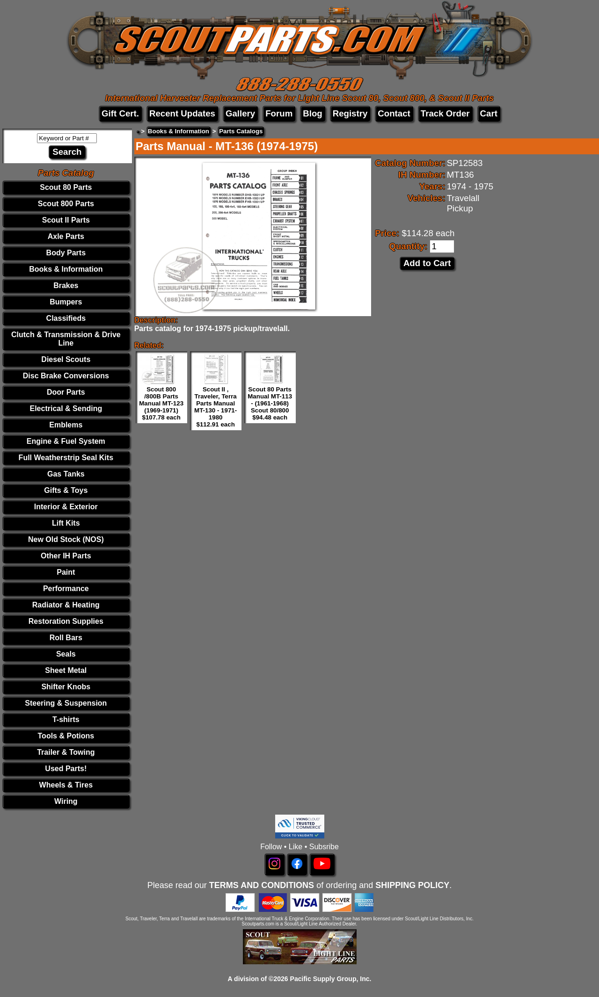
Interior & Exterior (66, 507)
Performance (66, 588)
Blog (312, 113)
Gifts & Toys (66, 490)
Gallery (240, 113)
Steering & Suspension (66, 703)
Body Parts (66, 253)
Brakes (65, 285)
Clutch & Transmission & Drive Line (66, 339)
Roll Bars (66, 638)
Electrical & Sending (65, 408)
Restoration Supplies (66, 621)
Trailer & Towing (66, 752)
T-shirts (66, 719)
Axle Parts (66, 236)
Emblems (65, 425)
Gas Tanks (66, 474)
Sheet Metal (66, 670)
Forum (278, 113)
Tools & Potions (66, 736)
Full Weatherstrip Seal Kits (66, 458)
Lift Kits (66, 523)
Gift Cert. (120, 113)
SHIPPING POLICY (412, 885)
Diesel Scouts (65, 359)
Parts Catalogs (241, 131)
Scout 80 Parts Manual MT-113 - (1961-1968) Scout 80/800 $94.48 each (270, 403)
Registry (350, 113)
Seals (66, 654)
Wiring (66, 801)
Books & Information (65, 269)
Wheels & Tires (66, 785)
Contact (394, 113)
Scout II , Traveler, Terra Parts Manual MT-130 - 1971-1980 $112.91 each (215, 407)
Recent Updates (182, 113)
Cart (488, 113)
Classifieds (66, 318)
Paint (66, 572)
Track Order (445, 113)
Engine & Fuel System (66, 441)
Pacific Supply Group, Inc (330, 979)
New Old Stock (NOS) (66, 539)
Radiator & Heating (66, 605)
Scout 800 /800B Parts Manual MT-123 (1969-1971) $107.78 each (161, 403)
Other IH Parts (66, 556)
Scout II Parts (66, 220)
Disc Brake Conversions (66, 376)
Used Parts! (66, 769)
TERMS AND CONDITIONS (261, 885)
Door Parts (66, 392)
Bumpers (66, 302)
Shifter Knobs (65, 687)
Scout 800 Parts (66, 204)
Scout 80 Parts (66, 187)
